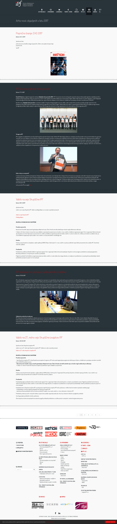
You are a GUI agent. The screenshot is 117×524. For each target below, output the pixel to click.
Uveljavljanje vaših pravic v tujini (47, 474)
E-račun (62, 452)
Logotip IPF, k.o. (85, 492)
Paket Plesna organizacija (66, 469)
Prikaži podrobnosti (50, 522)
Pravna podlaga (64, 449)
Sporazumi (63, 474)
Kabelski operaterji (65, 464)
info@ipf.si (20, 448)
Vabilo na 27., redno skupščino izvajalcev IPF (26, 351)
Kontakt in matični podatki (25, 451)
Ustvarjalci (41, 11)
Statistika (42, 477)
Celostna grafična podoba (88, 491)
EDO (83, 487)
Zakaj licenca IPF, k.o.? (66, 445)
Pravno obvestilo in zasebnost (58, 519)
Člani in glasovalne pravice (46, 454)
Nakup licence (64, 455)
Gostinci (62, 459)
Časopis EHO (84, 481)
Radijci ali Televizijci (65, 466)
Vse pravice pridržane (73, 516)
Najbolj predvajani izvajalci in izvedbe (48, 482)
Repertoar (84, 462)
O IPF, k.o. (83, 454)
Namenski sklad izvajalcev (46, 467)
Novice (89, 11)
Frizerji (62, 457)
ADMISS (95, 11)
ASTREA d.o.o (64, 516)
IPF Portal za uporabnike (67, 479)
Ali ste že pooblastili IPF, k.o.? (47, 445)
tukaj (30, 185)
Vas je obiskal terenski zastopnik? (68, 450)
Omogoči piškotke (110, 522)
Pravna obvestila (43, 452)
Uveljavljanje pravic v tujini (47, 472)
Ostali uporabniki (64, 471)
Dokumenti (63, 476)
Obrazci (76, 11)
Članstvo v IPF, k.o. (44, 450)
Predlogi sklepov (19, 217)
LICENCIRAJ (59, 11)
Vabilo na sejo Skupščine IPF (22, 215)
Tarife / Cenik (68, 11)
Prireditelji (63, 462)
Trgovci (62, 461)
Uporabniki (51, 11)
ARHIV (83, 482)
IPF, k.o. (83, 11)
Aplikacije (84, 486)
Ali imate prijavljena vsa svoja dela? (48, 461)
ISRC (41, 464)
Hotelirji (62, 467)
